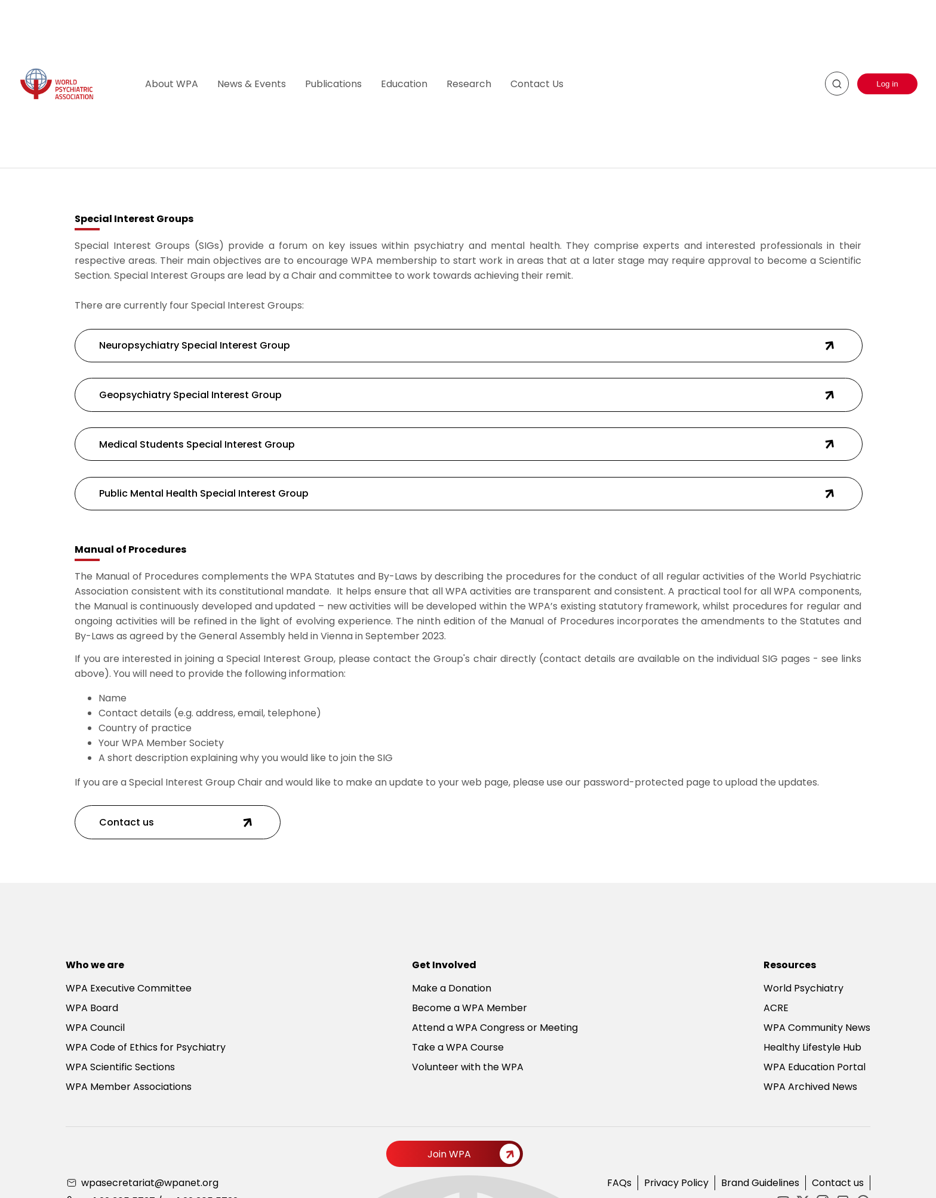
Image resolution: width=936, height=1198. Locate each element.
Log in (887, 83)
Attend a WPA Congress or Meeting (495, 1027)
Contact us (838, 1183)
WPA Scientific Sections (120, 1067)
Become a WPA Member (469, 1008)
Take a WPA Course (458, 1047)
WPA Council (95, 1027)
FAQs (619, 1183)
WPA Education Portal (814, 1067)
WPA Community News (816, 1027)
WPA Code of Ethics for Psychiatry (146, 1047)
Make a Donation (451, 988)
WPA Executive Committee (129, 988)
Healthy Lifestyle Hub (812, 1047)
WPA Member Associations (129, 1087)
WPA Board (92, 1008)
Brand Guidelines (760, 1183)
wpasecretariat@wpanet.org (149, 1183)
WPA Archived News (810, 1087)
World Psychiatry (803, 988)
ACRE (776, 1008)
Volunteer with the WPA (468, 1067)
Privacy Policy (676, 1183)
